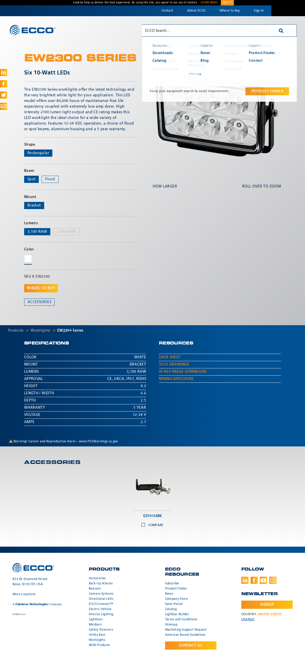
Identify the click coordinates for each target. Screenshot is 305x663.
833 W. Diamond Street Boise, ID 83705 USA (30, 582)
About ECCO (196, 10)
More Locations (24, 594)
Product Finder (176, 588)
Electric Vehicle (100, 609)
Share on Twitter (3, 95)
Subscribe (172, 583)
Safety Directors (101, 629)
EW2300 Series (70, 330)
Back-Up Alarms (101, 583)
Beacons (95, 588)
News (169, 593)
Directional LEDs (101, 599)
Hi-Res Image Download (183, 371)
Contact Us (191, 645)
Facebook (254, 580)
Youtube (263, 580)
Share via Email (3, 106)
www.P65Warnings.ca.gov (98, 441)
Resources (257, 30)
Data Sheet (170, 357)
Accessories (39, 302)
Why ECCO (160, 30)
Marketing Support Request (186, 629)
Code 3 (288, 10)
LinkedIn (245, 580)
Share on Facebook (3, 83)
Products (193, 30)
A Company (37, 604)
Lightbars (96, 619)
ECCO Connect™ (101, 604)
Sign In (259, 10)
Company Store (176, 599)
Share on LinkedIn (3, 72)
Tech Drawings (174, 364)
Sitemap (171, 624)
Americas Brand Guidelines (185, 635)
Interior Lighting (101, 614)
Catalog (171, 609)
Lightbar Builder (177, 614)
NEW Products (99, 645)
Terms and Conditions (181, 619)
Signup (267, 604)
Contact (167, 10)
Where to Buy (230, 10)
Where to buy (41, 288)
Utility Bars (97, 635)
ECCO (32, 30)
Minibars (95, 624)
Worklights (40, 330)
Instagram (273, 580)
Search (285, 30)
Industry (224, 30)
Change (248, 619)
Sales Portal (174, 604)
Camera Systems (101, 593)
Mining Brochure (176, 379)
